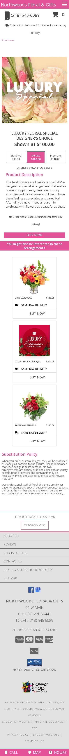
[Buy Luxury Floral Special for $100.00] (34, 235)
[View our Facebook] (31, 591)
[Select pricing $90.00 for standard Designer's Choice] (16, 157)
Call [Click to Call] (11, 752)
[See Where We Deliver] (35, 525)
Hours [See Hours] (58, 752)
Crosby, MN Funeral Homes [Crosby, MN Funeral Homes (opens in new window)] (24, 702)
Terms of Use (34, 741)
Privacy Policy (18, 734)
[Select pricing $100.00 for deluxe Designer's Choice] (36, 157)
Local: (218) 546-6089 (34, 620)
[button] (58, 16)
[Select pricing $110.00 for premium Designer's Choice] (55, 157)
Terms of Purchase (45, 734)
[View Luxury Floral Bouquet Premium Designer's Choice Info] (34, 340)
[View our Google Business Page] (38, 591)
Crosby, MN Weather (16, 721)
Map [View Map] (34, 752)
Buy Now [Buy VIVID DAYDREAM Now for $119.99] (37, 314)
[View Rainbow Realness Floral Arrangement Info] (34, 404)
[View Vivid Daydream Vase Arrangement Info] (34, 277)
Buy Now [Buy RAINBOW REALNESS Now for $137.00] (37, 441)
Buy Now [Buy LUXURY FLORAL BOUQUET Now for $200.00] (37, 377)
